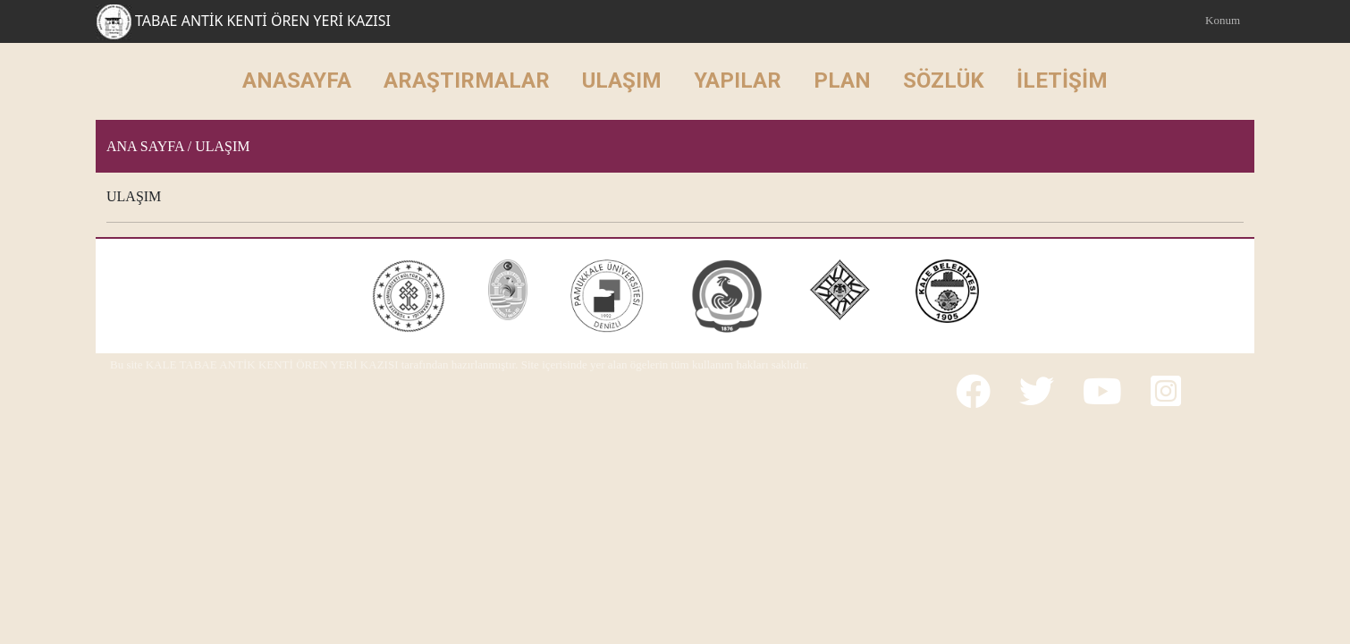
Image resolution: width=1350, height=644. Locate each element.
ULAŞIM (622, 80)
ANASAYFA (296, 80)
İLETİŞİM (1062, 80)
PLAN (842, 80)
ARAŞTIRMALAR (467, 80)
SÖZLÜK (943, 80)
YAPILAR (737, 80)
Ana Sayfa (145, 146)
